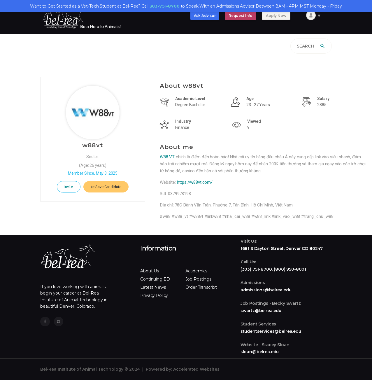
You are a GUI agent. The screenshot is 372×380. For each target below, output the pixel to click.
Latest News (153, 287)
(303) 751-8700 (256, 269)
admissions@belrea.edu (266, 290)
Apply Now (276, 15)
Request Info (240, 15)
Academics (196, 271)
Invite (68, 187)
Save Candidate (106, 187)
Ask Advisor (205, 15)
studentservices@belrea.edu (271, 331)
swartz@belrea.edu (261, 310)
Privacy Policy (154, 295)
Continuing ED (155, 279)
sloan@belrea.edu (260, 351)
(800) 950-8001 (290, 269)
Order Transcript (201, 287)
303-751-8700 (165, 6)
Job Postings (198, 279)
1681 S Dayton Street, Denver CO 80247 (282, 248)
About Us (149, 271)
